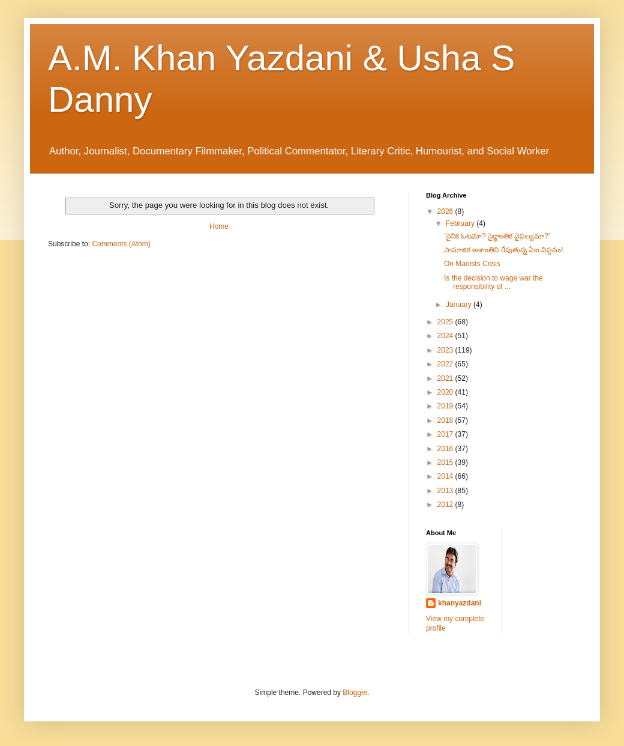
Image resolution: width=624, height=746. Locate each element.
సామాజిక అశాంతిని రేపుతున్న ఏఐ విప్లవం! (503, 250)
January (459, 304)
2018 (446, 420)
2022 (446, 364)
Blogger (355, 692)
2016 (446, 448)
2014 (446, 476)
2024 (446, 336)
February (461, 223)
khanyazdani (459, 603)
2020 (446, 392)
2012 (446, 504)
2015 (446, 462)
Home (219, 226)
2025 (446, 322)
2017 (446, 434)
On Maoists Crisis (472, 263)
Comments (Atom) (121, 244)
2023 (446, 350)
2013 (446, 491)
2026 (446, 211)
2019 (446, 406)
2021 (446, 378)
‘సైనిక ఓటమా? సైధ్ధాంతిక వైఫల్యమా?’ (497, 236)
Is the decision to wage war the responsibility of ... (493, 282)
